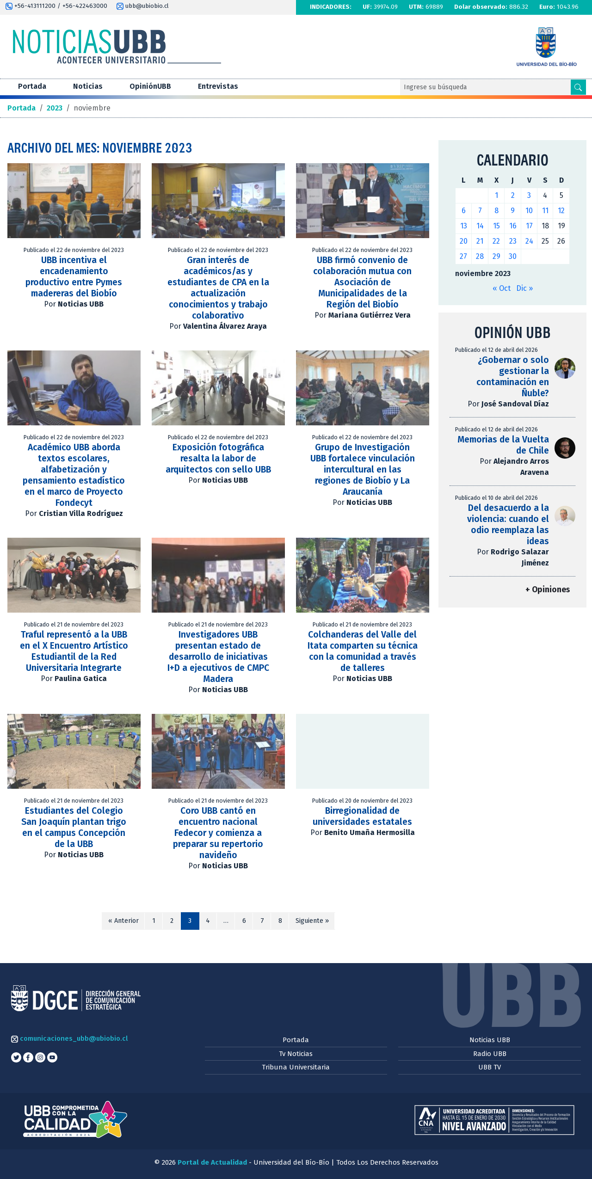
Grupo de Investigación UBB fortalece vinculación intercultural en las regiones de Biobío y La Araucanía (362, 469)
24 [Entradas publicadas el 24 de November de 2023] (529, 241)
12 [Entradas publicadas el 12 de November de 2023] (561, 210)
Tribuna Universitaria (296, 1067)
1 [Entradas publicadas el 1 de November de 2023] (496, 195)
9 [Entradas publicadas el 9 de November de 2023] (513, 210)
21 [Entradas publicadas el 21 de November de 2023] (479, 241)
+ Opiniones (547, 590)
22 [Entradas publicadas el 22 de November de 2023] (496, 241)
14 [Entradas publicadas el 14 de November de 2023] (480, 225)
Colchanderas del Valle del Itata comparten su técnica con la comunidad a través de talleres (363, 651)
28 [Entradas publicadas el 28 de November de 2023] (480, 256)
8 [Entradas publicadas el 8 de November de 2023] (496, 210)
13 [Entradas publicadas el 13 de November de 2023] (463, 225)
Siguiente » (312, 921)
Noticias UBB (489, 1040)
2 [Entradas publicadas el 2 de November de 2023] (513, 195)
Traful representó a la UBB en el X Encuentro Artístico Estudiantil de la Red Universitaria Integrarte (74, 651)
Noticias (88, 86)
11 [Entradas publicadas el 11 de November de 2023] (545, 210)
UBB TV (489, 1067)
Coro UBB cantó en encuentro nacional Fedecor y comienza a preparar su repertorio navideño (218, 832)
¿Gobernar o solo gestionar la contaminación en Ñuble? (512, 377)
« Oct (502, 288)
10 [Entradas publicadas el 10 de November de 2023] (529, 210)
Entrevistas (218, 86)
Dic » (524, 288)
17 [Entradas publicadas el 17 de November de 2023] (529, 225)
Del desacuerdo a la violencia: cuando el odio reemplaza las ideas (508, 525)
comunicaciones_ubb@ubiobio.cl (69, 1038)
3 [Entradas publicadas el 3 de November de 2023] (529, 195)
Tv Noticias (296, 1054)
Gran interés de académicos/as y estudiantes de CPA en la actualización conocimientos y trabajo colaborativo (218, 288)
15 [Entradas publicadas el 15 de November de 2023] (496, 225)
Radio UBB (489, 1054)
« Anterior (123, 921)
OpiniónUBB (150, 86)
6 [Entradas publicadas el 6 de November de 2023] (464, 210)
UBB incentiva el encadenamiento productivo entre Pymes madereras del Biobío (73, 277)
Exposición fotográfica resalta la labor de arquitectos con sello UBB (218, 458)
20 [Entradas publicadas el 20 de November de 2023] (464, 241)
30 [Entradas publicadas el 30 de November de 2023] (513, 256)
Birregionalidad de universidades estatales (362, 816)
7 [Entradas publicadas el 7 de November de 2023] (480, 210)
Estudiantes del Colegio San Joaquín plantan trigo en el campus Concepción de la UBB (73, 827)
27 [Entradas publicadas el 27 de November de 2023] (463, 256)
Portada (32, 86)
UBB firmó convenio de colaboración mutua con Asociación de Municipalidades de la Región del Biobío (362, 282)
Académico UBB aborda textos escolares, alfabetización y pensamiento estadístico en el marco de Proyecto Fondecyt (74, 475)
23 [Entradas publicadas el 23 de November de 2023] (513, 241)
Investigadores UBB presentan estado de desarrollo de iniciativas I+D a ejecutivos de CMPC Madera (218, 656)
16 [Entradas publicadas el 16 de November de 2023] (513, 225)
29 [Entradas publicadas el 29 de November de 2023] (496, 256)
